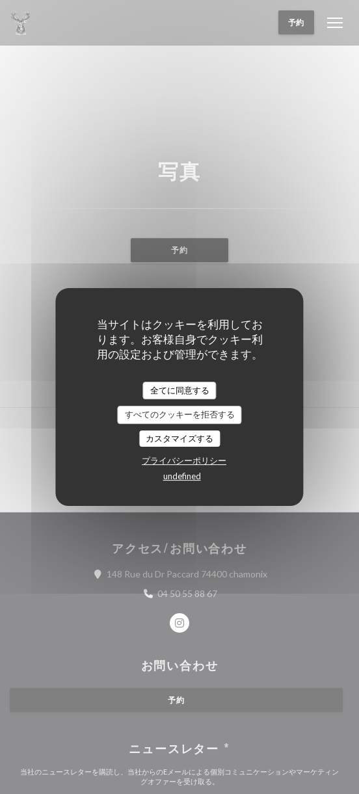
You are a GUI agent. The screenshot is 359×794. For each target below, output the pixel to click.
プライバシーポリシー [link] (184, 460)
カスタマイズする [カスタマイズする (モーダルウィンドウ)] (179, 438)
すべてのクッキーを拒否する (180, 414)
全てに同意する (179, 390)
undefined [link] (182, 476)
